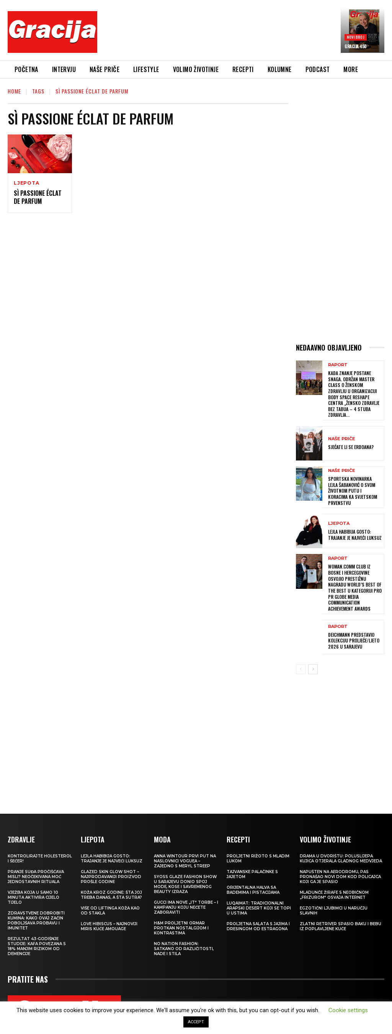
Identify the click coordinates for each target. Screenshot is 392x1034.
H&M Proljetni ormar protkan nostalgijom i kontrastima (181, 927)
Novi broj (355, 37)
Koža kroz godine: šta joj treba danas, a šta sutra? (111, 895)
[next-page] (313, 669)
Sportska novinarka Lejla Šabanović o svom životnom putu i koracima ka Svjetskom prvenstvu (352, 490)
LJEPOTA (26, 183)
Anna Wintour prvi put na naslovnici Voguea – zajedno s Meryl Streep (185, 860)
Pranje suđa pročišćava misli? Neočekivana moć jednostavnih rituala (36, 876)
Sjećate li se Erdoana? (351, 446)
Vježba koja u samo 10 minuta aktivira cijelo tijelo (33, 897)
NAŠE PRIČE (341, 438)
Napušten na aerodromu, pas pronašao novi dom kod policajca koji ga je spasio (340, 876)
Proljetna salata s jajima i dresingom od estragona (258, 926)
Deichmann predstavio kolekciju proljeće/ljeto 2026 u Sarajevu (353, 640)
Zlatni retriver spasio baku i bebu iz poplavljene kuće (340, 926)
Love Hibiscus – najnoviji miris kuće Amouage (109, 926)
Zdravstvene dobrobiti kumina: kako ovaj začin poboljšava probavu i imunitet (36, 920)
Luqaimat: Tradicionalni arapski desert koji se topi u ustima (259, 907)
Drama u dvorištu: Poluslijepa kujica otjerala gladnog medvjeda (341, 858)
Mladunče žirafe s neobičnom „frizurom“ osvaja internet (334, 895)
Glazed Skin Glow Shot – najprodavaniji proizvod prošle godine (111, 876)
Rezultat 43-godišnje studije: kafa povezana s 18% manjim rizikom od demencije (37, 946)
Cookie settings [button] (348, 1010)
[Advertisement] (242, 33)
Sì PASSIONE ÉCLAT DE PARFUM (38, 197)
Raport (338, 365)
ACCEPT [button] (196, 1021)
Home (14, 91)
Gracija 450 (355, 46)
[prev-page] (300, 669)
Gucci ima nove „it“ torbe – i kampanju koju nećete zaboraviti (186, 907)
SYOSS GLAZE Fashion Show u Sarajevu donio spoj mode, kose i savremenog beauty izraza (185, 884)
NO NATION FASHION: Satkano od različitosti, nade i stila (184, 948)
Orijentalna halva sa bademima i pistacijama (253, 890)
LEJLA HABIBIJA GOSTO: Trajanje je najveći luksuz (355, 534)
